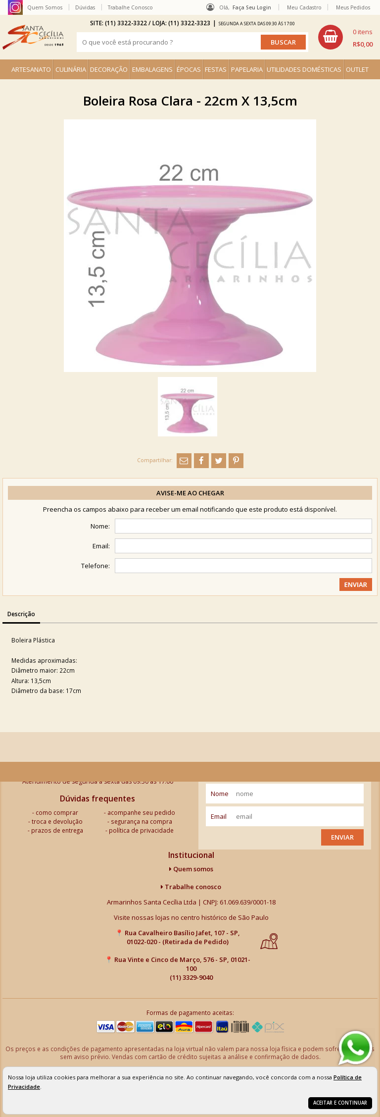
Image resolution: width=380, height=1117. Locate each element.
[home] (32, 37)
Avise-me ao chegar (190, 492)
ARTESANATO (31, 69)
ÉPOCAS (189, 69)
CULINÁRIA (70, 69)
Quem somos (191, 868)
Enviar (342, 837)
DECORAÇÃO (109, 69)
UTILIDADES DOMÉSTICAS (304, 69)
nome (220, 793)
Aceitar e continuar (340, 1103)
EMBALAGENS (152, 69)
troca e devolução (57, 821)
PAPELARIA (247, 69)
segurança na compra (141, 821)
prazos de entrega (57, 830)
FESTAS (216, 69)
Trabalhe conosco (191, 886)
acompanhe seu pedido (141, 812)
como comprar (57, 812)
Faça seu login (252, 7)
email (219, 816)
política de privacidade (141, 830)
